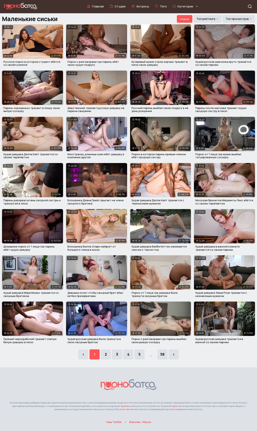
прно (175, 405)
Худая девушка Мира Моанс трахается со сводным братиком (31, 294)
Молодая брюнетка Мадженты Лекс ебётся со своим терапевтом (224, 201)
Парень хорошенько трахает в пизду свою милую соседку (31, 109)
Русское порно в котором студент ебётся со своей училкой (31, 63)
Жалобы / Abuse (140, 422)
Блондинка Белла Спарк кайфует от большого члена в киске (91, 248)
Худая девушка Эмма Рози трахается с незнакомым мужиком (221, 294)
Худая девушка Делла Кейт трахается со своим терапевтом (30, 155)
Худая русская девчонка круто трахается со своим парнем (223, 63)
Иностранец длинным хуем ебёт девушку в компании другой (95, 155)
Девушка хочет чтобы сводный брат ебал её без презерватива (95, 294)
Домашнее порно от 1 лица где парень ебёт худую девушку (29, 248)
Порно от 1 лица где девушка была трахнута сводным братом (154, 294)
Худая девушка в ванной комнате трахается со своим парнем (217, 248)
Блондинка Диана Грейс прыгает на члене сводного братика (95, 201)
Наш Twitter (114, 422)
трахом (124, 405)
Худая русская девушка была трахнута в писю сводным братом (94, 340)
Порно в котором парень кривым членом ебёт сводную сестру (159, 155)
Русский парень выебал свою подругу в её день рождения (160, 109)
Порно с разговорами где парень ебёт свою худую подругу (93, 63)
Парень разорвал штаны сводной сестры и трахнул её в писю (32, 201)
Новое (184, 19)
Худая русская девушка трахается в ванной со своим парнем (219, 340)
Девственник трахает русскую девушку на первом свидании (95, 109)
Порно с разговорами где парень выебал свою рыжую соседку (159, 340)
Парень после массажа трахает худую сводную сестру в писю (221, 109)
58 (162, 354)
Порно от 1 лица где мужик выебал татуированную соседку (218, 155)
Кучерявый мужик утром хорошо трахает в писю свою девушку (160, 63)
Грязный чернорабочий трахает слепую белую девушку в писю (30, 340)
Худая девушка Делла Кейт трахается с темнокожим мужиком (158, 201)
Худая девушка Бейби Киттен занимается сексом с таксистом (159, 248)
